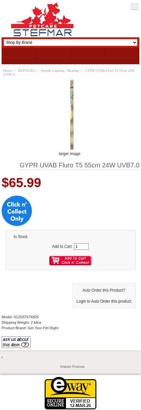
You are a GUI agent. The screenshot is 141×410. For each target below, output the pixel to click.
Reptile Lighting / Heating (60, 70)
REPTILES (26, 70)
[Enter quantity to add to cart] (81, 246)
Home (7, 70)
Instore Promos (72, 366)
